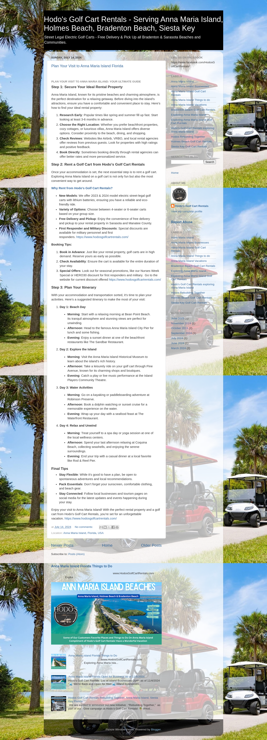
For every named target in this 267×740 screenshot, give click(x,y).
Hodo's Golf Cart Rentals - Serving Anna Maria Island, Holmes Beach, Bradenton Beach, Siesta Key (133, 23)
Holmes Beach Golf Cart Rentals (191, 141)
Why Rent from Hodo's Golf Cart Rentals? (82, 188)
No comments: (84, 526)
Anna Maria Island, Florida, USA (83, 533)
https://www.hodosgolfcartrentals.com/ (102, 237)
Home (107, 545)
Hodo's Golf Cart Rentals (191, 206)
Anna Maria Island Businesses (190, 86)
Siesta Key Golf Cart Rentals (189, 146)
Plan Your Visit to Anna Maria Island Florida (87, 66)
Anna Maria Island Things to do (190, 99)
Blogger (156, 729)
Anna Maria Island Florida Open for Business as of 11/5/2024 (106, 676)
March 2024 (178, 348)
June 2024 (177, 343)
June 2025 (177, 318)
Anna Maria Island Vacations (189, 104)
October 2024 (179, 328)
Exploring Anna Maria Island (188, 114)
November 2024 (181, 323)
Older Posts (151, 545)
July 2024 (177, 338)
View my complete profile (186, 211)
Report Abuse (182, 222)
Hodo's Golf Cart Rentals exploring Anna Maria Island (192, 130)
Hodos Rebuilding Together (188, 136)
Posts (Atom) (76, 554)
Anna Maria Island (182, 81)
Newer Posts (62, 545)
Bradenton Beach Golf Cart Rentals (193, 109)
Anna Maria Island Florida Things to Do (81, 566)
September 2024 (181, 333)
